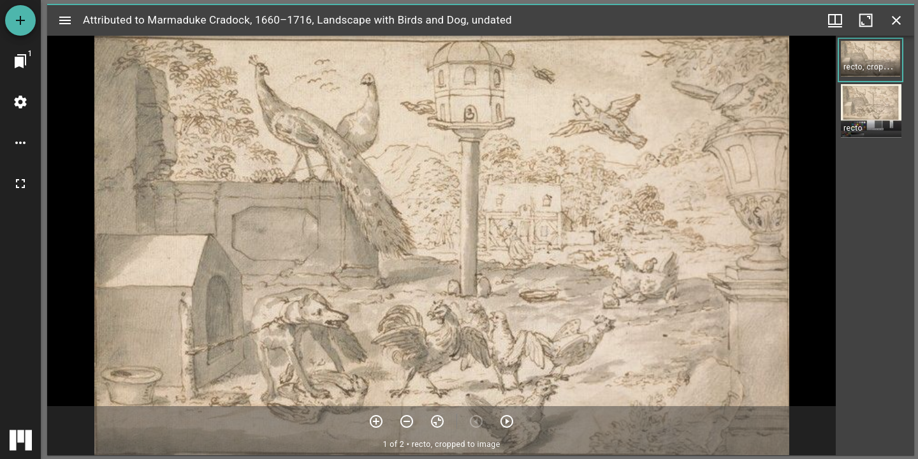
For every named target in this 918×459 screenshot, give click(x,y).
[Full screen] (20, 183)
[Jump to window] (20, 61)
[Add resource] (20, 20)
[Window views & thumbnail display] (835, 20)
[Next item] (507, 421)
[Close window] (896, 20)
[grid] (875, 245)
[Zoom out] (406, 421)
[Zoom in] (376, 421)
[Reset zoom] (437, 421)
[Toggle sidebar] (65, 20)
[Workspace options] (20, 142)
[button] (870, 60)
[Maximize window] (865, 20)
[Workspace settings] (20, 102)
